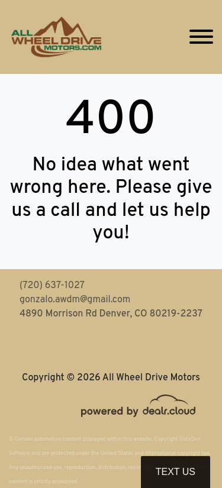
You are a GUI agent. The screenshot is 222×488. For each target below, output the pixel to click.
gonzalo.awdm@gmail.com (75, 300)
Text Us (175, 472)
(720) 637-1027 (52, 286)
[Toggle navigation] (201, 37)
